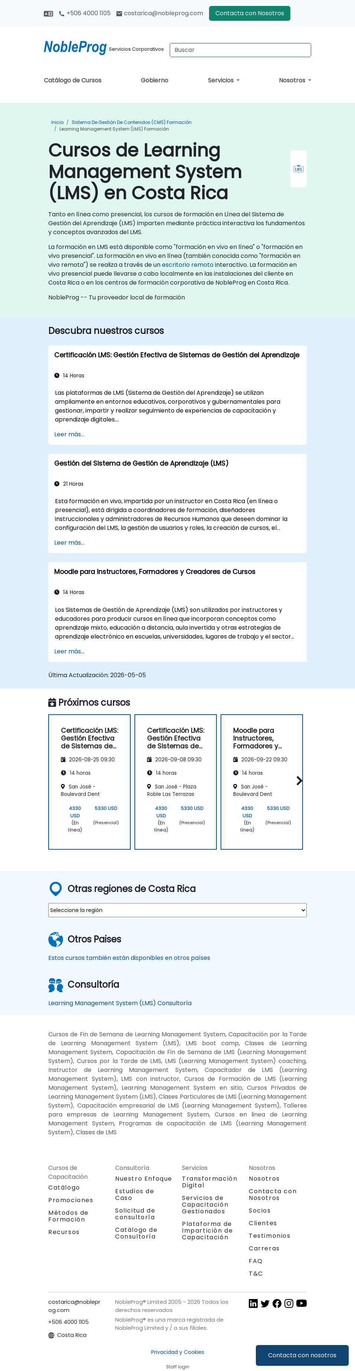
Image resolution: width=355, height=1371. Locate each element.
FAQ (256, 1261)
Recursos (64, 1232)
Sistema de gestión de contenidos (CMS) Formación (132, 122)
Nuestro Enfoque (143, 1178)
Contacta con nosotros (302, 1355)
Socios (260, 1210)
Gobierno (154, 80)
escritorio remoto (188, 264)
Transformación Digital (209, 1182)
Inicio (57, 122)
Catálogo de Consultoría (136, 1233)
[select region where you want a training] (177, 910)
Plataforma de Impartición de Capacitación (207, 1231)
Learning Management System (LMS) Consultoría (120, 1003)
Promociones (71, 1200)
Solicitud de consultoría (135, 1214)
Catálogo (64, 1187)
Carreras (264, 1248)
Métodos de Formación (68, 1216)
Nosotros (293, 80)
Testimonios (270, 1235)
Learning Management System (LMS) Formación (114, 129)
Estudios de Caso (134, 1194)
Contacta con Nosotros (249, 13)
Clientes (263, 1223)
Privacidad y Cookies (177, 1352)
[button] (297, 780)
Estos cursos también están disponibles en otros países (129, 958)
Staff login (177, 1367)
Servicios (221, 80)
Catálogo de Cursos (72, 80)
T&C (256, 1273)
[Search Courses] (240, 50)
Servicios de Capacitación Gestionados (205, 1205)
